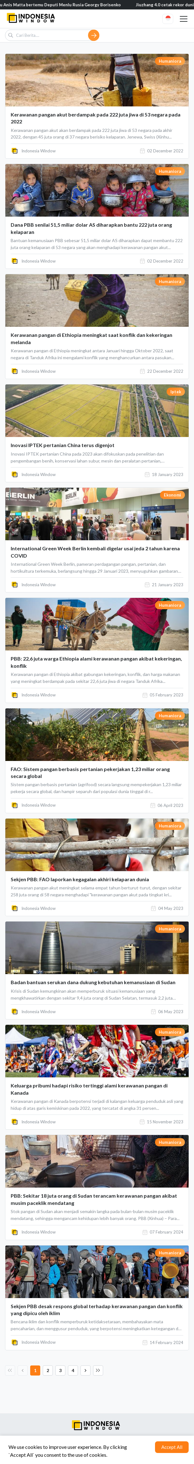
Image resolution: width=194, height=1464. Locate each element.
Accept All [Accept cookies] (171, 1447)
